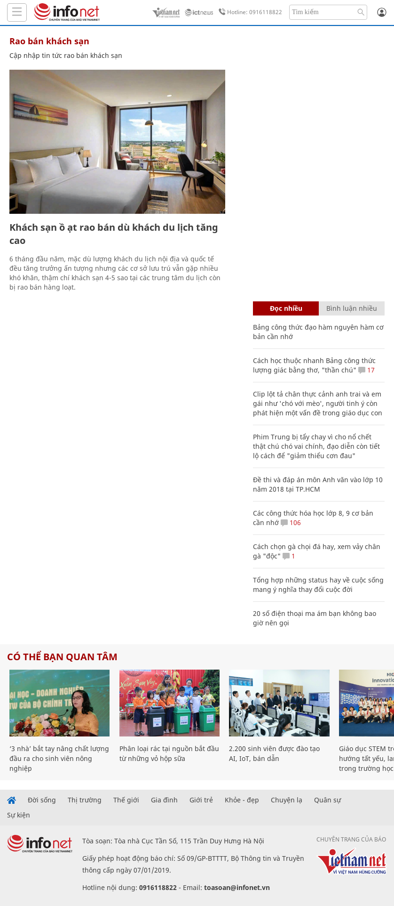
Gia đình (164, 800)
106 (291, 522)
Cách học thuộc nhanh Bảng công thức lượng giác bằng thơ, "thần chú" (314, 365)
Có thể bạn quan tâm (62, 656)
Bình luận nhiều (351, 308)
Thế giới (126, 800)
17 (366, 369)
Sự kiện (18, 815)
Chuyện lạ (286, 800)
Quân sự (327, 800)
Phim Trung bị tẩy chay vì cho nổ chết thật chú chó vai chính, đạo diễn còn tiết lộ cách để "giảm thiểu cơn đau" (316, 446)
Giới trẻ (201, 800)
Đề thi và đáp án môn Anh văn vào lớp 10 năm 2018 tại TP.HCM (318, 484)
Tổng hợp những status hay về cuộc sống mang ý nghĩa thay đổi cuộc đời (318, 584)
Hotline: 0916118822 (248, 12)
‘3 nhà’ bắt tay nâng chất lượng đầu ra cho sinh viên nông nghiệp (59, 758)
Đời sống (42, 800)
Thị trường (85, 800)
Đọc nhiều (286, 308)
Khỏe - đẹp (242, 800)
